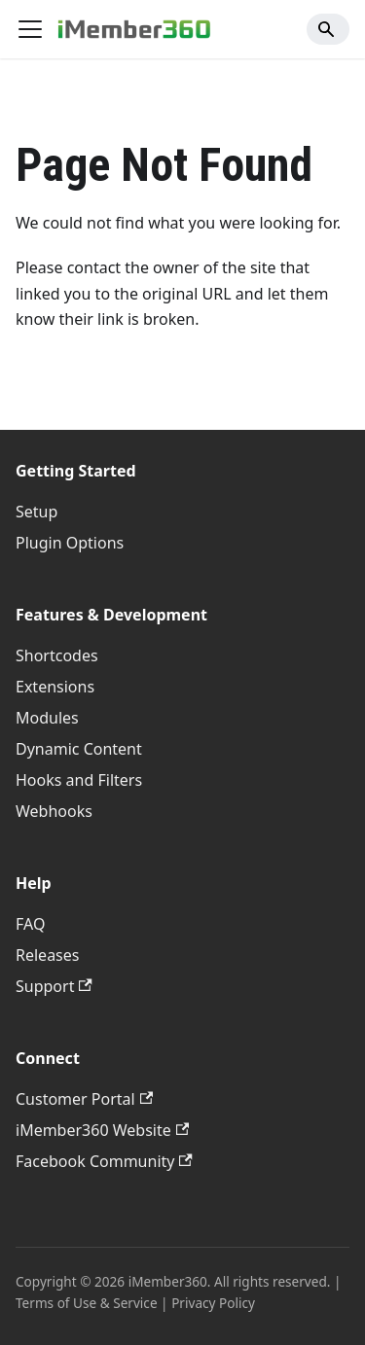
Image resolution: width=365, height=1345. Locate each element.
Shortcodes (57, 655)
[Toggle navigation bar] (30, 29)
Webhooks (54, 811)
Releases (47, 955)
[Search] (328, 29)
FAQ (30, 924)
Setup (36, 511)
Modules (47, 717)
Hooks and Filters (79, 780)
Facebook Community (104, 1161)
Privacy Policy (213, 1302)
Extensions (55, 686)
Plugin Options (70, 542)
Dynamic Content (79, 749)
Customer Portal (84, 1099)
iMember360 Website (102, 1130)
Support (54, 986)
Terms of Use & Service (87, 1302)
